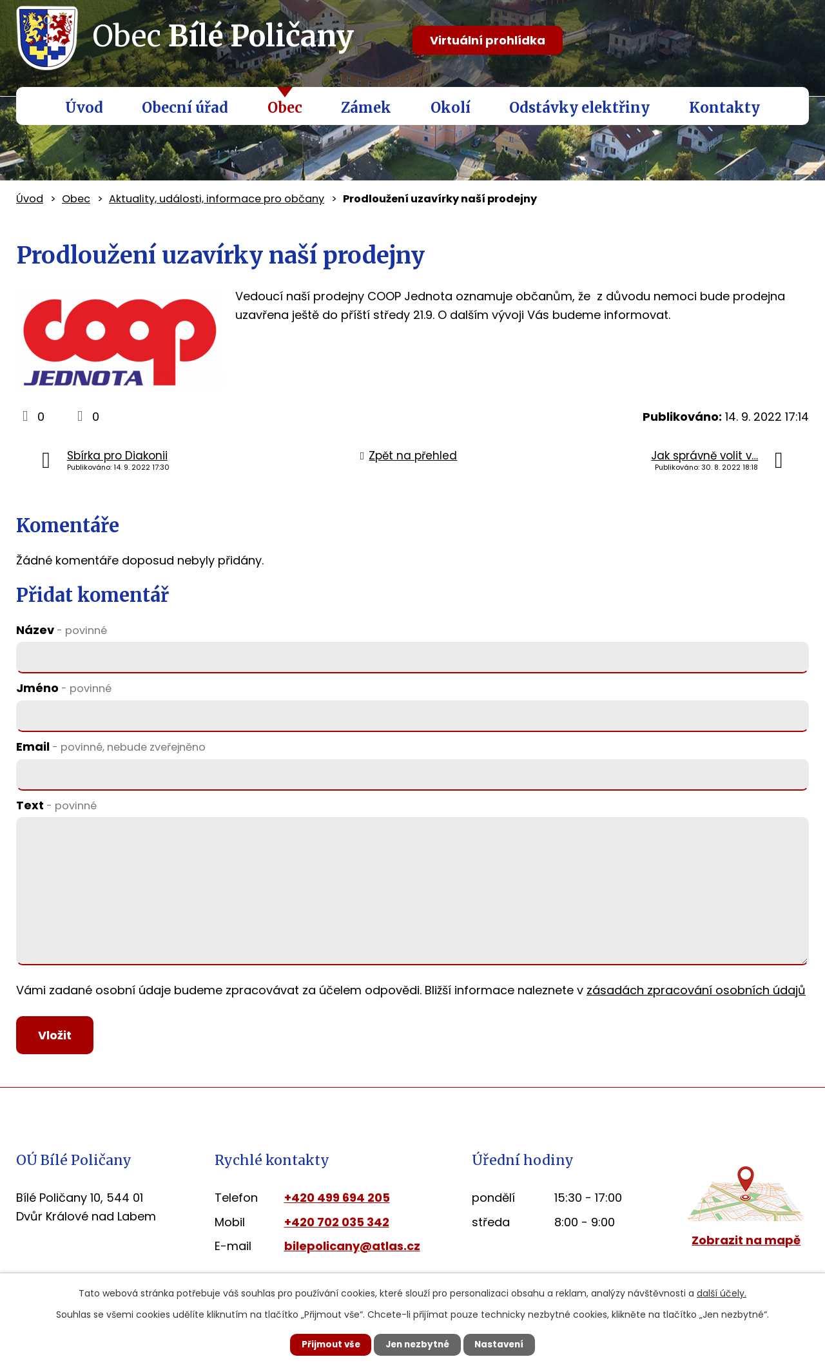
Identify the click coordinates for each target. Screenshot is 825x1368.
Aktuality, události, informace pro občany (216, 198)
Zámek (366, 108)
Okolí (451, 108)
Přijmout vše (323, 1344)
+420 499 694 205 (337, 1200)
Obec (284, 108)
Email (111, 746)
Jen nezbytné (417, 1344)
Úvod (84, 108)
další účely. (721, 1292)
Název (61, 630)
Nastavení (506, 1344)
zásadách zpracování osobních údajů (696, 990)
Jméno (64, 688)
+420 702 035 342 (336, 1225)
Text (56, 805)
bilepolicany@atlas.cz (352, 1249)
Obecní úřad (185, 108)
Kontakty (724, 108)
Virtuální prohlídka (487, 40)
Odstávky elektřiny (579, 108)
